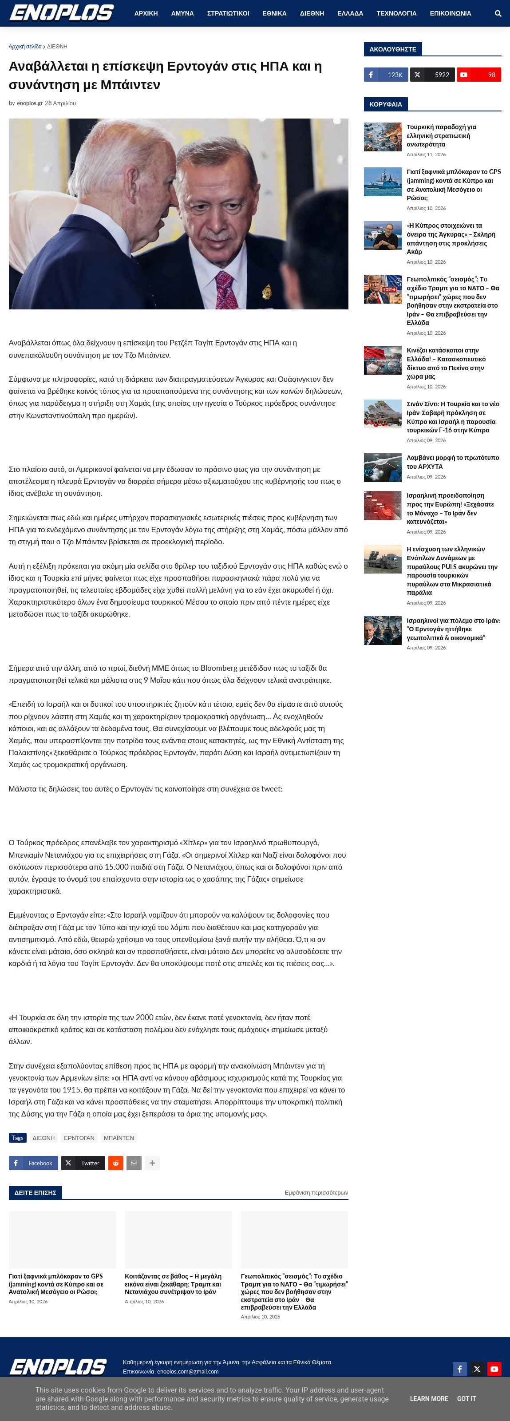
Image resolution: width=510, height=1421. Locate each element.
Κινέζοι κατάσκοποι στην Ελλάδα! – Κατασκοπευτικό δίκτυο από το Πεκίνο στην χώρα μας (446, 363)
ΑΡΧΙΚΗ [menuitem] (146, 13)
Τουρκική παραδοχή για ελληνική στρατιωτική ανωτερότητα (442, 135)
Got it (466, 1398)
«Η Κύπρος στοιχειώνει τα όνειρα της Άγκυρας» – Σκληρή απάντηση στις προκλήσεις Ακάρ (451, 238)
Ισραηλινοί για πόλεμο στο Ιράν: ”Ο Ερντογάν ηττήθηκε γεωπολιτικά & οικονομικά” (454, 629)
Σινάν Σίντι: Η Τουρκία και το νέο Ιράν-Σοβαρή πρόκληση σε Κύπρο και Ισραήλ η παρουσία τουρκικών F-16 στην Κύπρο (453, 417)
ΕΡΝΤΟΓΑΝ (79, 1137)
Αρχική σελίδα (25, 46)
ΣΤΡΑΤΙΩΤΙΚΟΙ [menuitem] (228, 13)
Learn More (429, 1398)
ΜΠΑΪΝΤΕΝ (119, 1137)
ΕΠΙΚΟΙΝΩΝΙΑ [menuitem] (450, 13)
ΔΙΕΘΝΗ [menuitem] (312, 13)
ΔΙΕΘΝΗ (57, 46)
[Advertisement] (173, 446)
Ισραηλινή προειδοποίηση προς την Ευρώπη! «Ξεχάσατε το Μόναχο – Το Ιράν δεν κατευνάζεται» (450, 508)
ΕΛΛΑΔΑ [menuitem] (350, 13)
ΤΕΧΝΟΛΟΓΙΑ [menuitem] (397, 13)
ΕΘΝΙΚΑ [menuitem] (275, 13)
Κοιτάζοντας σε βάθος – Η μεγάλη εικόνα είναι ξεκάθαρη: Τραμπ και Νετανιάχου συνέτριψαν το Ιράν (173, 1283)
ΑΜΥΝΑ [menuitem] (182, 13)
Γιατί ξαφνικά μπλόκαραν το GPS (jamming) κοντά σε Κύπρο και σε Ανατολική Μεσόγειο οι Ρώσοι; (56, 1283)
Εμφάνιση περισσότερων (316, 1192)
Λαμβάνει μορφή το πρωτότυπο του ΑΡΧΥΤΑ (453, 462)
